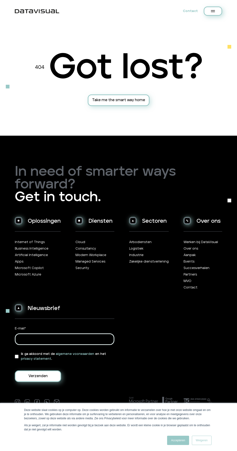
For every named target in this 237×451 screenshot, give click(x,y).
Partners (190, 274)
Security (82, 268)
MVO (187, 281)
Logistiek (136, 248)
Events (189, 261)
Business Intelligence (31, 248)
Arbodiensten (140, 242)
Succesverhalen (196, 268)
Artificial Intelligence (31, 255)
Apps (19, 261)
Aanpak (190, 255)
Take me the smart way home (118, 100)
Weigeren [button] (202, 440)
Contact (190, 11)
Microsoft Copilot (29, 268)
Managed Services (90, 261)
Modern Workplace (90, 255)
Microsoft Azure (28, 274)
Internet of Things (30, 242)
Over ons (191, 248)
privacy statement (36, 358)
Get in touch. (58, 197)
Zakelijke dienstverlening (149, 261)
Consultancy (85, 248)
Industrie (136, 255)
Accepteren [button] (178, 440)
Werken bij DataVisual (201, 242)
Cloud (80, 242)
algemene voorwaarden (75, 354)
